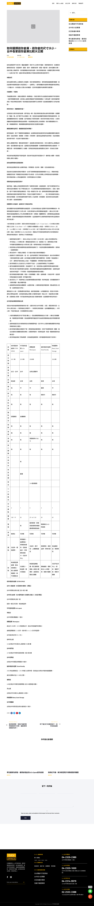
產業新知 (30, 57)
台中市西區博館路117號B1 (68, 860)
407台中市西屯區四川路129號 (69, 884)
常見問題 (53, 866)
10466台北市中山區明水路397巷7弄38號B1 (73, 894)
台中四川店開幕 (74, 27)
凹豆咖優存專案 (74, 31)
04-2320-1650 (69, 868)
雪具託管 (36, 866)
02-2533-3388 (69, 892)
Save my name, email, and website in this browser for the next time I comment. (40, 813)
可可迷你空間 (10, 57)
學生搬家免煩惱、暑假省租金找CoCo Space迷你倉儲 (78, 41)
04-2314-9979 (69, 881)
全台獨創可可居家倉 (76, 24)
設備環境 (47, 866)
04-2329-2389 (69, 857)
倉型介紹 (42, 866)
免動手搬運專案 (74, 35)
